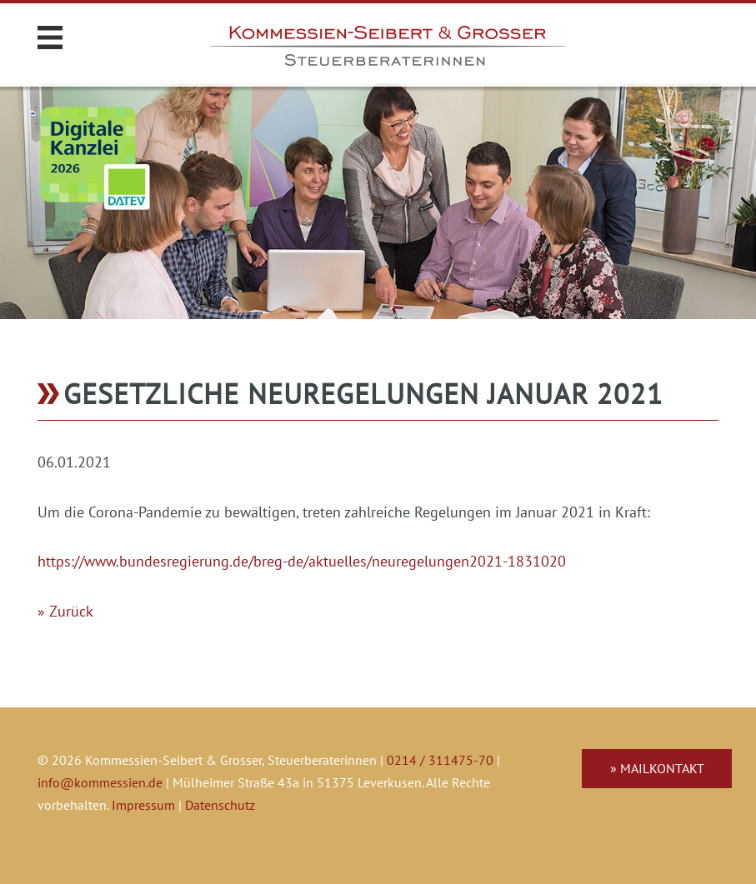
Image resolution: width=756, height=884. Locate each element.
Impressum (143, 805)
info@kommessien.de (100, 782)
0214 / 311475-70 (440, 760)
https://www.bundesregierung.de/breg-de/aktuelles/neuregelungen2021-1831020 (302, 561)
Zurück (71, 611)
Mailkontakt (662, 768)
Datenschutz (220, 805)
